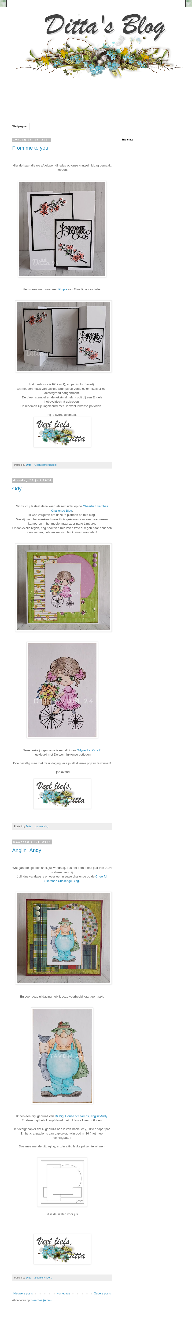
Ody (17, 489)
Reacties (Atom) (41, 1300)
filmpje (62, 289)
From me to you (30, 148)
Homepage (63, 1293)
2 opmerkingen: (43, 1277)
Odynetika (83, 750)
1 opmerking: (42, 826)
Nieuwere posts (23, 1293)
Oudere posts (102, 1293)
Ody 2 (96, 750)
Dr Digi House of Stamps (72, 1116)
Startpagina (19, 126)
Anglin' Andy (98, 1116)
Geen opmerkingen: (45, 464)
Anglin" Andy (26, 850)
